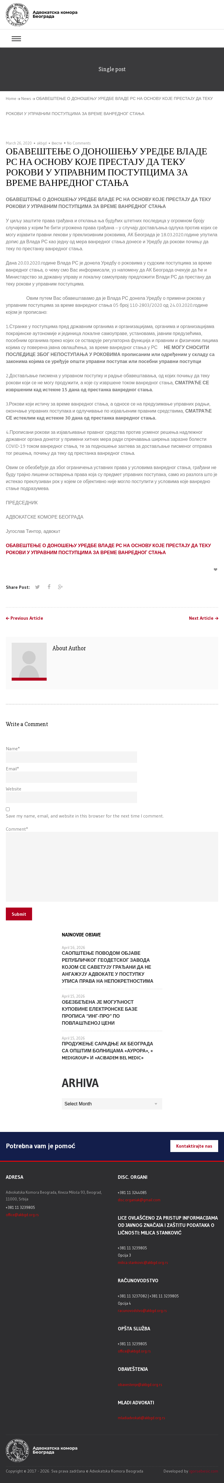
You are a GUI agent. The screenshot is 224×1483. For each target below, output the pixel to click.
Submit (19, 914)
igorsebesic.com (203, 1471)
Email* (12, 769)
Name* (13, 748)
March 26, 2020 (19, 143)
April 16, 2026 (73, 947)
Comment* (17, 829)
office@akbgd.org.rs (22, 1214)
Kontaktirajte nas (194, 1146)
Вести (57, 143)
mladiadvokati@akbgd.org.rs (141, 1417)
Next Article (201, 618)
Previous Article (26, 618)
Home (11, 98)
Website (13, 789)
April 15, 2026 (73, 996)
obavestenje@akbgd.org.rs (140, 1384)
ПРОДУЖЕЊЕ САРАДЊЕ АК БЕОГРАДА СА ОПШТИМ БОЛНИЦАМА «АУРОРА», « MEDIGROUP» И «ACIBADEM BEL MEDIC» (107, 1051)
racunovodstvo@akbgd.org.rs (142, 1310)
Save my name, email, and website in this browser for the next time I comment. (85, 816)
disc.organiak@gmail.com (139, 1199)
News (26, 98)
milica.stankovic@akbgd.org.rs (143, 1262)
